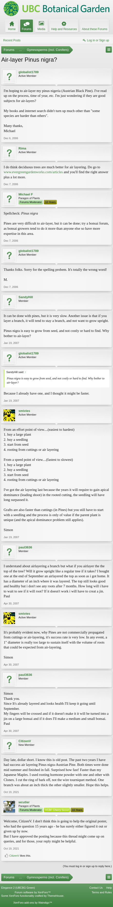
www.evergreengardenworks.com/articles (33, 172)
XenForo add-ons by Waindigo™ (32, 902)
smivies (24, 411)
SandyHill (26, 297)
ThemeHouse (55, 895)
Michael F (26, 194)
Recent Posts (11, 40)
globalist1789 (28, 72)
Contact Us (96, 887)
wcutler (24, 802)
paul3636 (25, 547)
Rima (22, 148)
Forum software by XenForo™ (33, 892)
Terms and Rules (102, 892)
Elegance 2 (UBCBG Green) (18, 887)
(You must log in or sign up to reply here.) (87, 866)
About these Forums (94, 29)
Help (109, 887)
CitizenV (25, 741)
